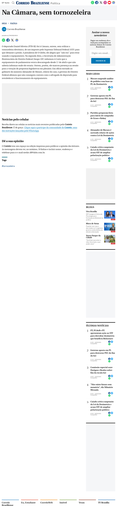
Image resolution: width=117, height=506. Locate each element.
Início (4, 23)
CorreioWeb (46, 502)
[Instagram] (105, 4)
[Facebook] (96, 4)
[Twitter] (101, 4)
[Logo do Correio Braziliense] (32, 3)
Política (55, 3)
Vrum (82, 502)
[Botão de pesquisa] (12, 3)
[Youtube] (109, 4)
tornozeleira (9, 166)
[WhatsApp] (92, 4)
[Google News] (113, 4)
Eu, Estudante (28, 502)
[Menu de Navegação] (6, 3)
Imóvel (63, 502)
